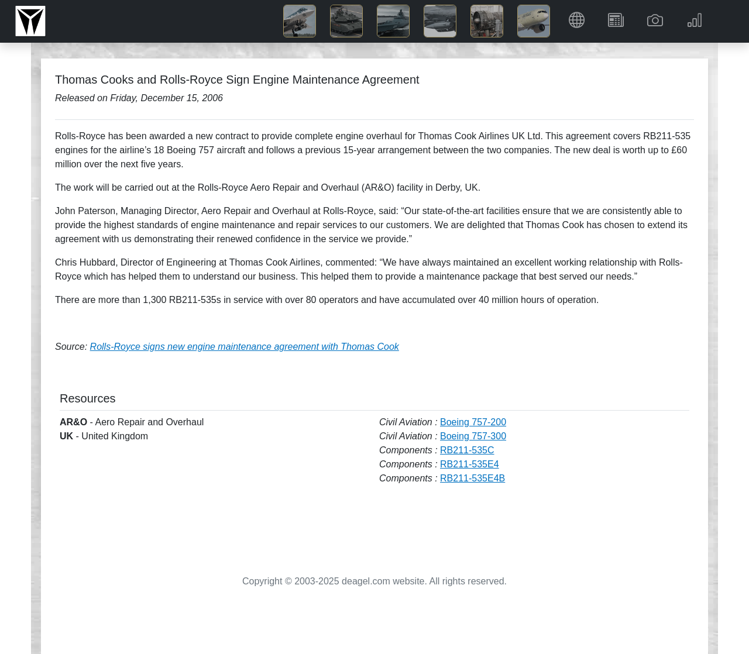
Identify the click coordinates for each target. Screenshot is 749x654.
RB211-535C (467, 450)
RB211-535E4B (472, 478)
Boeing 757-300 (473, 436)
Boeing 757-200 (473, 422)
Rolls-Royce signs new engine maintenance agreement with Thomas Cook (244, 347)
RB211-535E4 (469, 464)
